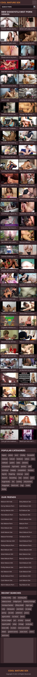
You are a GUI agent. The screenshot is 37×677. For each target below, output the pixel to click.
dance (22, 616)
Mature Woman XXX (8, 541)
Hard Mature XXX (25, 563)
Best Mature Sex (25, 554)
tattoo (27, 459)
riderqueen (10, 609)
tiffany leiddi (19, 605)
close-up (20, 474)
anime (10, 455)
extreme (25, 463)
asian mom (23, 632)
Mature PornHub (7, 537)
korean (26, 478)
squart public (6, 624)
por (15, 620)
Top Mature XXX (24, 515)
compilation (22, 470)
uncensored (6, 466)
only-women (28, 482)
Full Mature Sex (24, 510)
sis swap (28, 609)
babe (18, 463)
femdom (31, 470)
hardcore (20, 459)
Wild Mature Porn (25, 545)
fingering (12, 474)
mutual (27, 620)
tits (13, 482)
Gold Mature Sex (6, 532)
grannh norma (13, 632)
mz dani (13, 628)
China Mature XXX (25, 550)
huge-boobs (6, 482)
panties (23, 466)
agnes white (6, 616)
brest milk (5, 628)
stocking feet (22, 598)
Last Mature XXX (25, 576)
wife (29, 466)
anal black (20, 609)
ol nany (20, 620)
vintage (21, 624)
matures (4, 459)
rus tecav (15, 616)
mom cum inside (23, 628)
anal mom (5, 635)
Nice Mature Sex (6, 528)
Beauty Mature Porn (26, 558)
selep (14, 624)
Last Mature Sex (24, 580)
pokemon (19, 613)
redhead (4, 463)
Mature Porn (23, 523)
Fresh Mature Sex (25, 519)
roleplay (13, 470)
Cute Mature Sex (6, 580)
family (4, 489)
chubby (22, 455)
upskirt (12, 463)
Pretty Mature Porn (7, 545)
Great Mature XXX (7, 554)
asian (26, 474)
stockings (5, 470)
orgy (22, 485)
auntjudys (29, 624)
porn (32, 478)
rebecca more (6, 601)
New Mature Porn (7, 558)
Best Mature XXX (6, 550)
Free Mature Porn (7, 515)
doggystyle (5, 485)
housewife (30, 455)
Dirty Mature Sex (25, 502)
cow (14, 598)
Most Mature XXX (7, 563)
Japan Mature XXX (25, 567)
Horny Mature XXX (7, 510)
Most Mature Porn (25, 532)
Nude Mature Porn (7, 576)
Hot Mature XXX (6, 572)
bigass (4, 455)
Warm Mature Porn (7, 585)
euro (16, 455)
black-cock (14, 485)
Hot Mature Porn (7, 523)
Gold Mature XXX (25, 506)
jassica (26, 613)
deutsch (4, 478)
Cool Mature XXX (6, 519)
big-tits (4, 474)
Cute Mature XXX (25, 572)
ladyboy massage (29, 601)
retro (32, 459)
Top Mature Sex (24, 585)
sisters (32, 632)
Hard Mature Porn (25, 541)
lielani (4, 632)
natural (12, 459)
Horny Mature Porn (7, 506)
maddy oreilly (6, 598)
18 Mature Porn (24, 537)
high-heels (15, 466)
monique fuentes (7, 605)
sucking (19, 482)
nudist (28, 485)
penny (4, 613)
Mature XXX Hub (6, 502)
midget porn (17, 601)
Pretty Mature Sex (7, 567)
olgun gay (29, 605)
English (34, 2)
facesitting (12, 478)
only (3, 609)
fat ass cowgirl (6, 620)
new (20, 478)
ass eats (11, 613)
